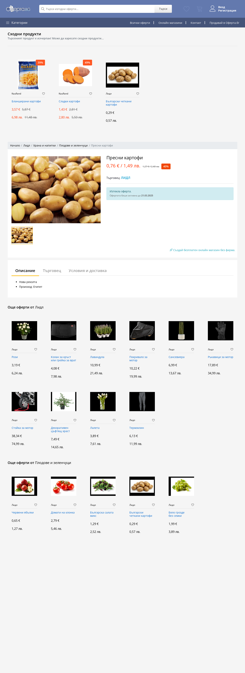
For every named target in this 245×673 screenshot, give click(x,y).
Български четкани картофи (118, 103)
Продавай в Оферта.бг (224, 23)
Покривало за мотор (138, 359)
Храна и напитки (44, 145)
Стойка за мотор (22, 428)
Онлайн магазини (170, 23)
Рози (15, 357)
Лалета (95, 428)
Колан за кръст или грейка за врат (63, 359)
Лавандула (97, 357)
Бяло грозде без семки (177, 514)
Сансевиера (177, 357)
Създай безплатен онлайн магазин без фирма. (202, 250)
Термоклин (136, 428)
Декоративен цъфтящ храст (60, 429)
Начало (15, 145)
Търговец (52, 270)
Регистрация (227, 10)
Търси (163, 9)
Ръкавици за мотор (220, 357)
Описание (25, 270)
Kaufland (16, 93)
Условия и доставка (88, 270)
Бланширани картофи (26, 101)
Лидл (109, 93)
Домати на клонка (63, 512)
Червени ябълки (23, 512)
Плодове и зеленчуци (73, 145)
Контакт (196, 23)
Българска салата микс (102, 514)
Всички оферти (140, 23)
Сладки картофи (69, 101)
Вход (221, 7)
